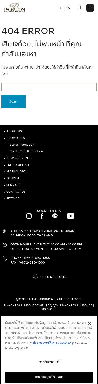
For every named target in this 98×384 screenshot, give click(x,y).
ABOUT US (13, 131)
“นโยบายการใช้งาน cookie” (50, 346)
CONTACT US (15, 191)
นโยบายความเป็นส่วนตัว (76, 305)
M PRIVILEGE (15, 171)
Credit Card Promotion (25, 151)
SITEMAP (12, 198)
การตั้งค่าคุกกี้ (49, 364)
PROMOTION (14, 138)
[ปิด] (89, 326)
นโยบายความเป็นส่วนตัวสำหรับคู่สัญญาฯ (31, 305)
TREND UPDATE (17, 165)
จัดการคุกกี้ (49, 309)
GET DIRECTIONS (49, 277)
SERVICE (11, 185)
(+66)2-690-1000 (37, 258)
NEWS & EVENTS (18, 158)
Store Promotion (21, 144)
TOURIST (11, 178)
